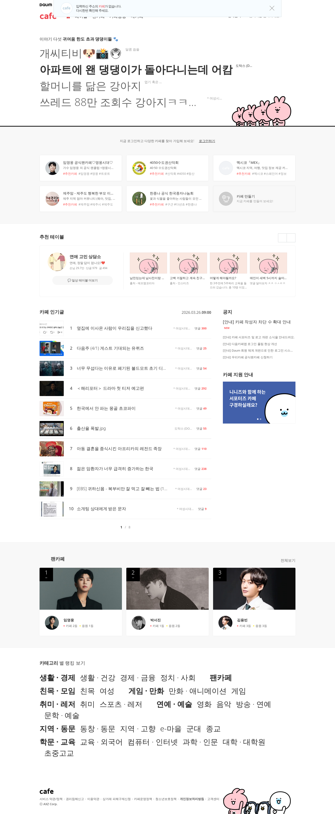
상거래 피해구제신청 (117, 799)
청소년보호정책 (166, 799)
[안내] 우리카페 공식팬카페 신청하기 (248, 357)
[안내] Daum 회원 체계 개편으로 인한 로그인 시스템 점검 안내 (259, 350)
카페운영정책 (143, 799)
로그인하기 (207, 141)
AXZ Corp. (50, 804)
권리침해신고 (75, 799)
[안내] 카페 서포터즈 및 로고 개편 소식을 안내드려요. (259, 337)
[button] (293, 4)
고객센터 (213, 799)
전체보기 (288, 560)
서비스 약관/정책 (51, 799)
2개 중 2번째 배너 (260, 419)
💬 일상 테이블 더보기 (82, 280)
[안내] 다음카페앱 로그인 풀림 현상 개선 (250, 344)
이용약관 (93, 799)
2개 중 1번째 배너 (257, 419)
